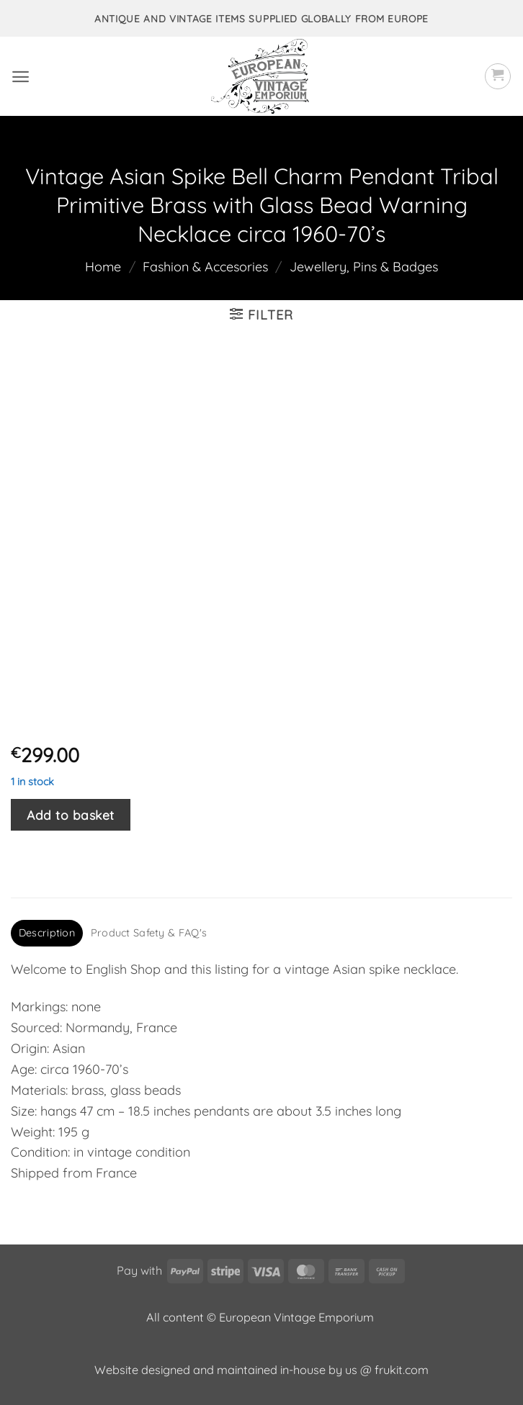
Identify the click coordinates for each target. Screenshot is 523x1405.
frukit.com (402, 1370)
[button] (20, 77)
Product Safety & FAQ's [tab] (149, 932)
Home (103, 266)
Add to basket (71, 815)
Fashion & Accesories (205, 266)
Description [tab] (47, 932)
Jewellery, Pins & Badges (364, 266)
